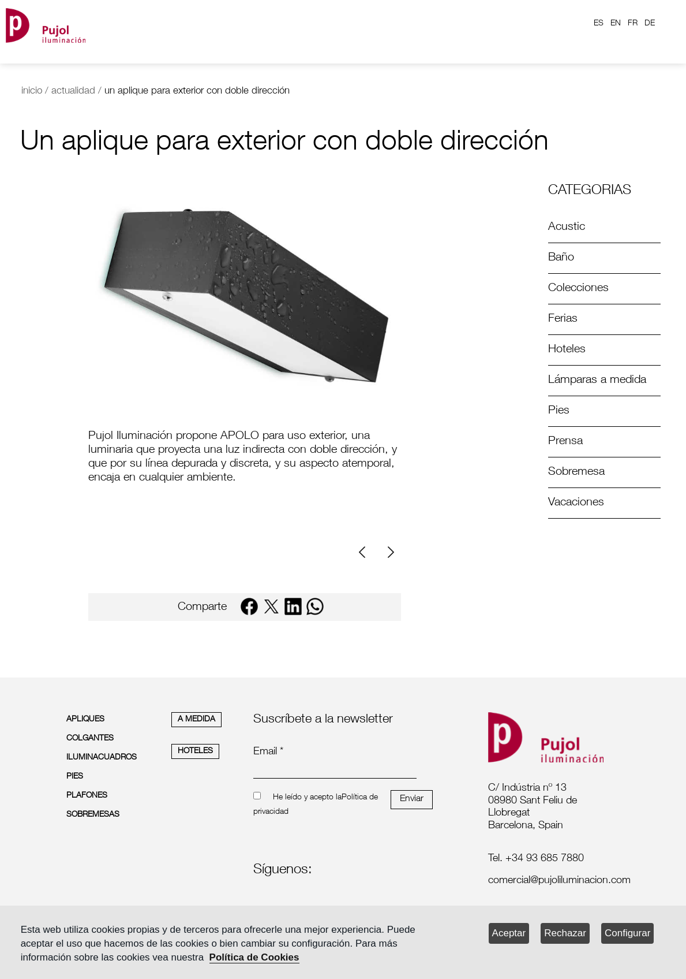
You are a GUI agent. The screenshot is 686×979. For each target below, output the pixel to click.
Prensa (565, 442)
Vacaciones (576, 503)
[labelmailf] (550, 881)
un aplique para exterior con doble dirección (197, 91)
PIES (74, 777)
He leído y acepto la (307, 798)
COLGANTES (90, 739)
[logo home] (45, 23)
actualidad (73, 91)
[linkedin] (293, 606)
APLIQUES (85, 720)
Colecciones (578, 289)
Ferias (563, 319)
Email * (268, 752)
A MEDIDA (196, 720)
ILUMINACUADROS (101, 758)
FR (633, 24)
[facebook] (249, 606)
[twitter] (271, 606)
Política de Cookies (254, 957)
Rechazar (565, 933)
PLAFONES (86, 796)
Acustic (566, 227)
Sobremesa (576, 472)
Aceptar (509, 933)
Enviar (411, 799)
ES (598, 24)
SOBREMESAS (92, 815)
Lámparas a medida (597, 380)
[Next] (389, 552)
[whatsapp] (315, 606)
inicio (31, 91)
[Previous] (366, 552)
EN (615, 24)
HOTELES (195, 751)
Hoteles (567, 350)
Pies (558, 411)
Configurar (627, 933)
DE (649, 24)
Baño (561, 258)
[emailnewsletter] (334, 770)
